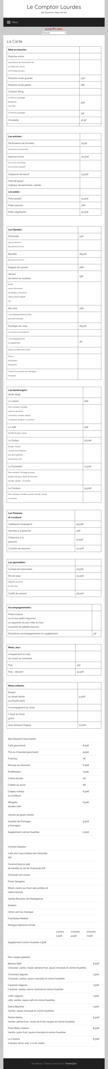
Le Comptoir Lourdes (54, 6)
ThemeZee (70, 1063)
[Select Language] (54, 33)
